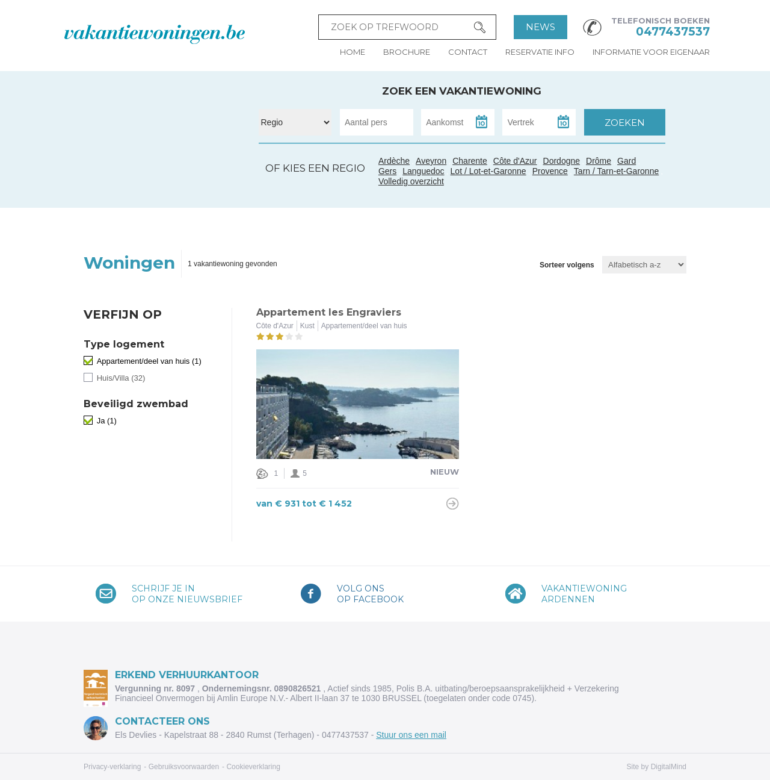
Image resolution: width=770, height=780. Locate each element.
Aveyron (431, 161)
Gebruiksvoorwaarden (184, 767)
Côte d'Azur (220, 187)
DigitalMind (668, 767)
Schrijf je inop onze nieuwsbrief (187, 594)
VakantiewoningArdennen (584, 594)
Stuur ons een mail (411, 735)
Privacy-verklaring (112, 767)
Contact (467, 52)
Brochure (406, 52)
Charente (469, 161)
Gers (144, 180)
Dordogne (562, 161)
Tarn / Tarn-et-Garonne (164, 186)
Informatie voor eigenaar (651, 52)
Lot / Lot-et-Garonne (488, 171)
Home (352, 52)
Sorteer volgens (567, 265)
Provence (550, 171)
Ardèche (190, 167)
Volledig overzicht (411, 181)
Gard (187, 181)
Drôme (598, 161)
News (540, 27)
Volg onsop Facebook (370, 594)
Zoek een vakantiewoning (461, 91)
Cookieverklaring (253, 767)
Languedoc (176, 195)
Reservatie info (539, 52)
